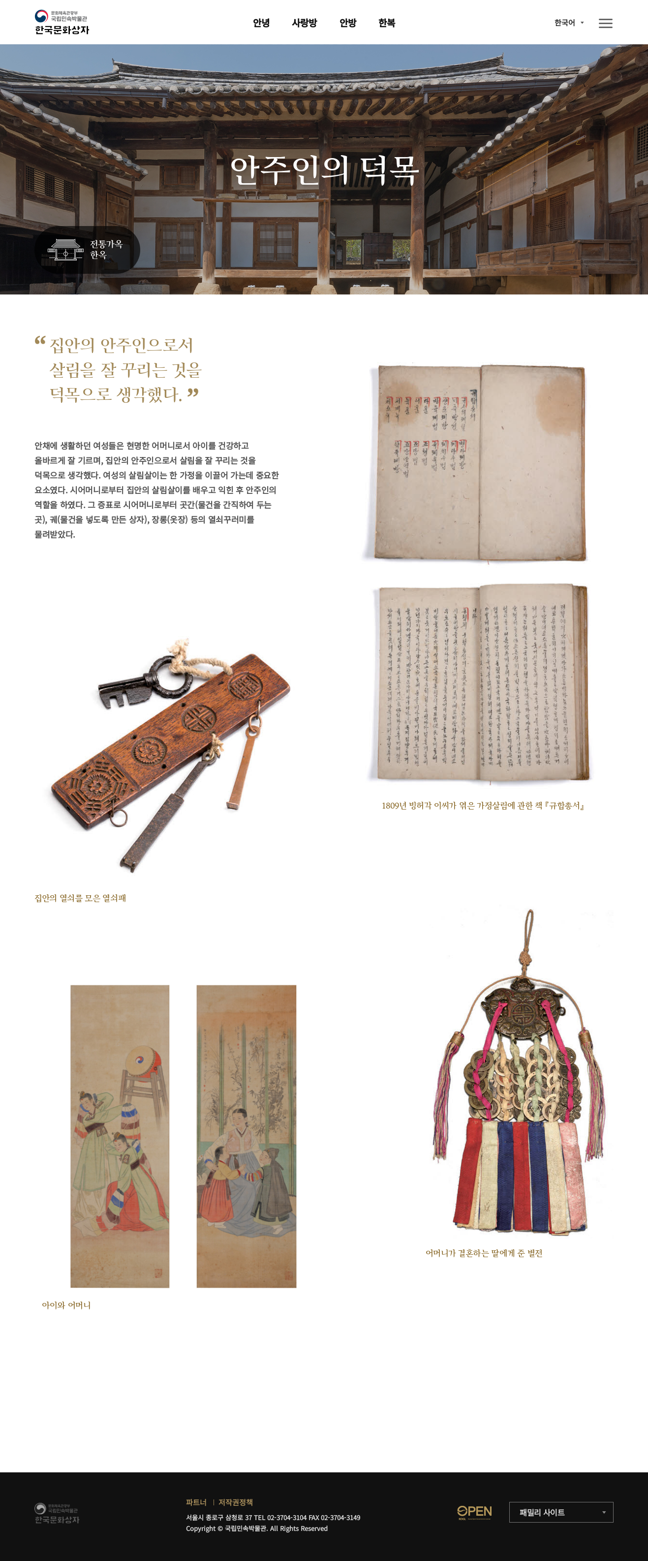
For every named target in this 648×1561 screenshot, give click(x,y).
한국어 (565, 22)
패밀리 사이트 (542, 1512)
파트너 (196, 1502)
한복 (386, 22)
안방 (347, 22)
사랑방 (304, 22)
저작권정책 (235, 1502)
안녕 (261, 22)
